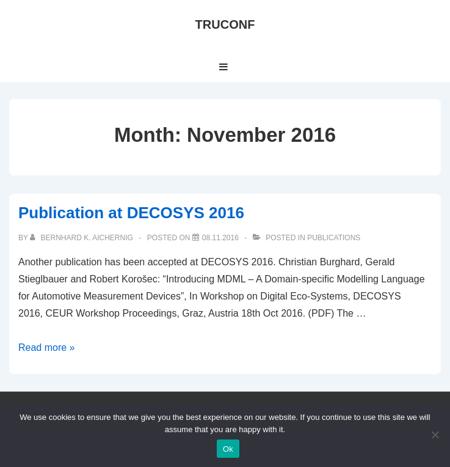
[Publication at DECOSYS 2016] (220, 238)
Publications (333, 238)
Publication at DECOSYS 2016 (131, 213)
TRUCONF (225, 24)
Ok (228, 449)
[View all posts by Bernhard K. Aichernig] (82, 238)
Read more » (46, 347)
